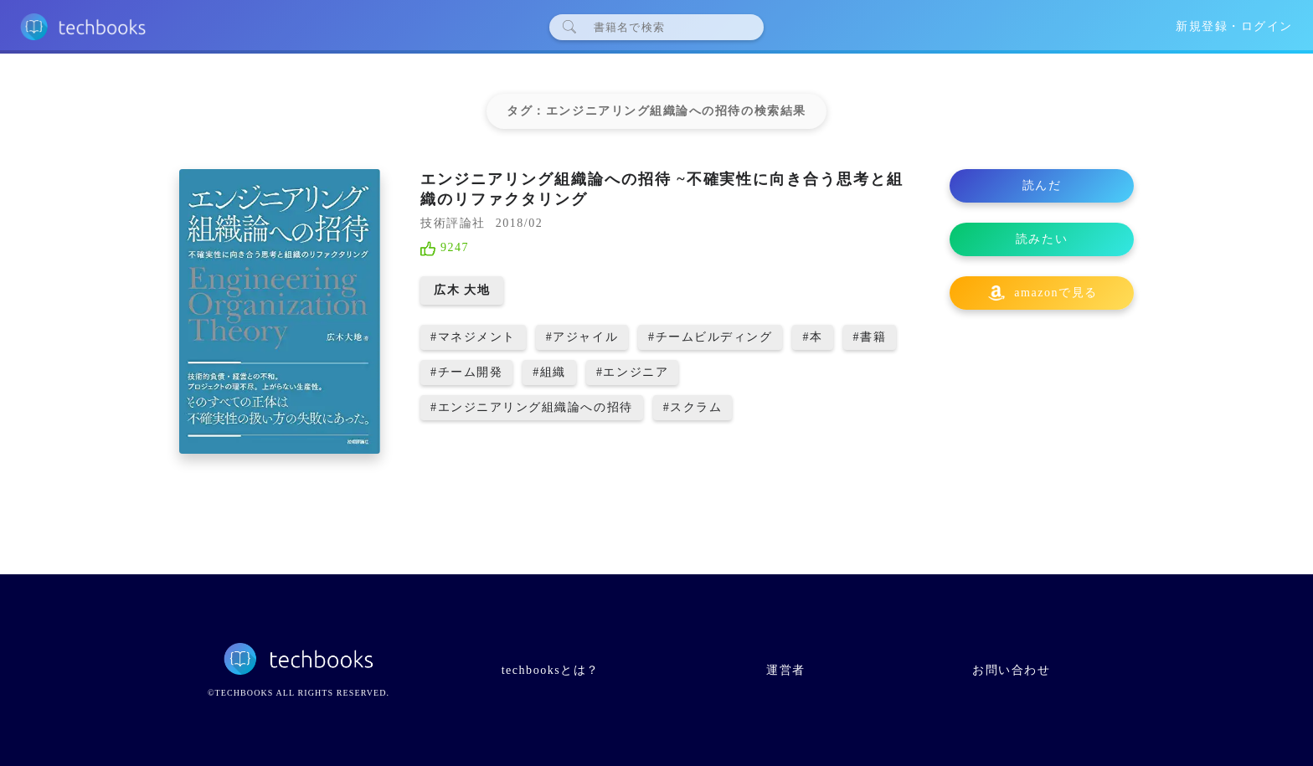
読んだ (1042, 185)
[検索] (663, 26)
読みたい (1042, 239)
